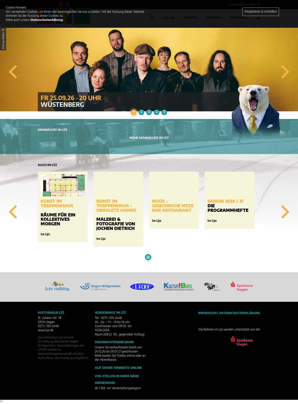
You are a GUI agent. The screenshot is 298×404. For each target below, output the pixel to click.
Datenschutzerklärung (239, 313)
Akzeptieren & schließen (260, 11)
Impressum (207, 313)
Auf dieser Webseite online (118, 367)
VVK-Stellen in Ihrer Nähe (117, 376)
